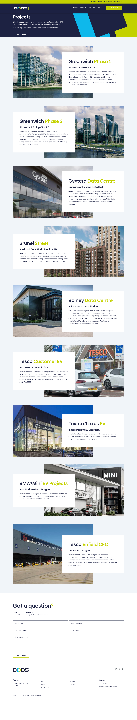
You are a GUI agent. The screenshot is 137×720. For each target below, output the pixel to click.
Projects (72, 684)
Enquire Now (45, 687)
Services (72, 681)
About (43, 684)
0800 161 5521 (97, 2)
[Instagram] (116, 669)
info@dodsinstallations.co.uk (115, 2)
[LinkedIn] (123, 669)
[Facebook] (120, 669)
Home (43, 681)
